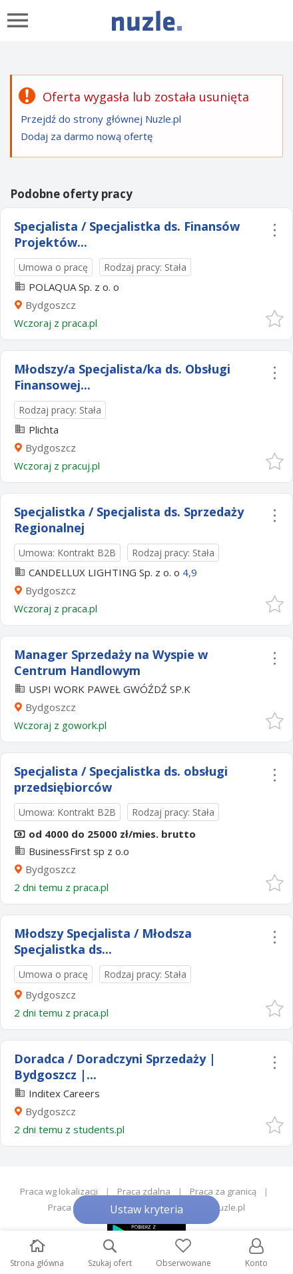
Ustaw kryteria (146, 1209)
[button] (274, 318)
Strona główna (37, 1254)
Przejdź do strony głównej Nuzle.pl (101, 118)
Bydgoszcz (50, 304)
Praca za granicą (223, 1191)
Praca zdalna (143, 1191)
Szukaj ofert (110, 1254)
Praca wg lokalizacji (59, 1191)
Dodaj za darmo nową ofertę (86, 136)
